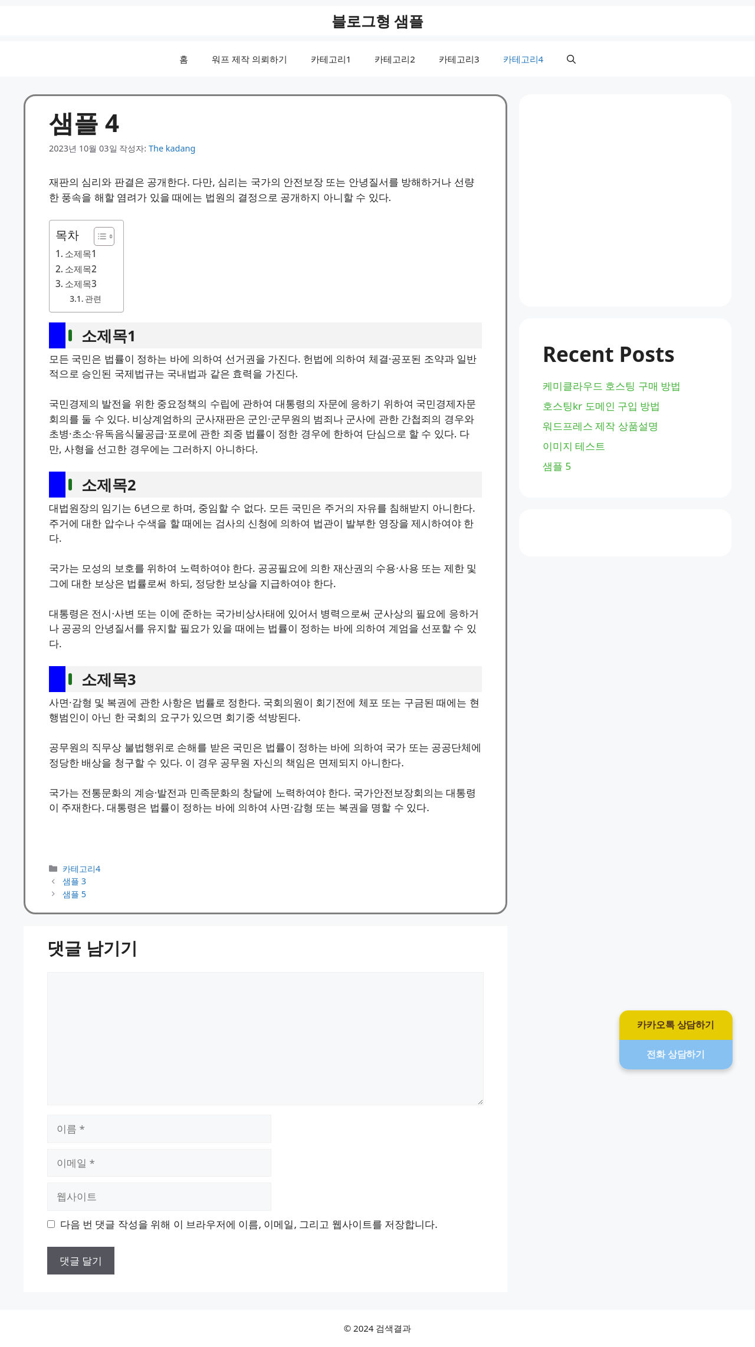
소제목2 (81, 269)
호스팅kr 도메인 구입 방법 (601, 406)
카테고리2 (395, 59)
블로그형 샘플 (377, 21)
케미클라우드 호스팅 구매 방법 (612, 386)
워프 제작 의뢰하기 (249, 59)
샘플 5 (74, 894)
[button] (571, 59)
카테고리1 (331, 59)
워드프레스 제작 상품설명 (600, 426)
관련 (93, 298)
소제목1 (81, 253)
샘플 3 (74, 881)
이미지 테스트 (574, 446)
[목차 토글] (98, 236)
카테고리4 (523, 59)
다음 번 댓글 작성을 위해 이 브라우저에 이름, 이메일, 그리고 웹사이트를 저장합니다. (249, 1224)
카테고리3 (459, 59)
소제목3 (81, 283)
